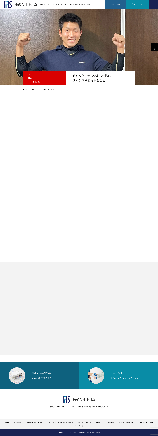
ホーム (7, 422)
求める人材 (99, 422)
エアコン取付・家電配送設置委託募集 (60, 422)
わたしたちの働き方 (84, 422)
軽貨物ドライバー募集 (35, 422)
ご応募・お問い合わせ (125, 422)
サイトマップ (79, 426)
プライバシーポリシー (145, 422)
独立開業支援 (18, 422)
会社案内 (111, 422)
